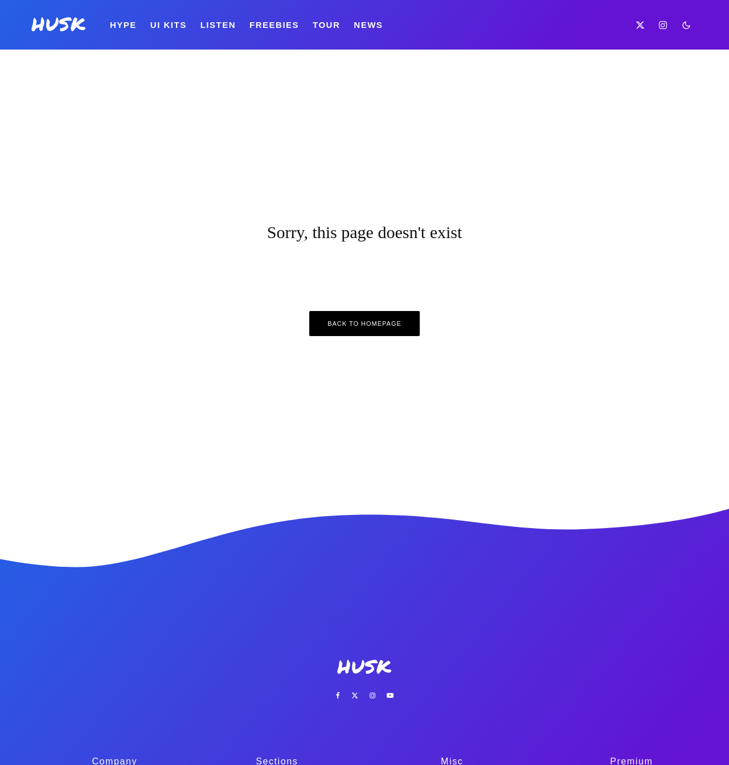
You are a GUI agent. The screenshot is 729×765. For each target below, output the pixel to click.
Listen (218, 25)
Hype (123, 25)
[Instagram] (663, 25)
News (368, 25)
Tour (326, 25)
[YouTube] (390, 695)
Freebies (274, 25)
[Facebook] (338, 695)
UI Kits (168, 25)
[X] (641, 25)
